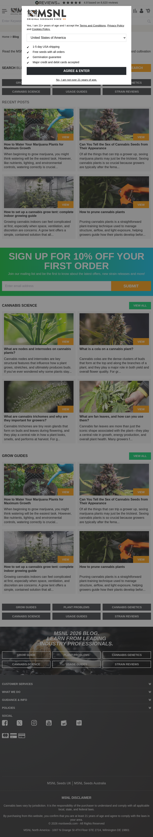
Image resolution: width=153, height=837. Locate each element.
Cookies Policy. (41, 29)
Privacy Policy (115, 25)
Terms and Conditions (93, 25)
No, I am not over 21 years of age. (76, 79)
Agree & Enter (76, 71)
